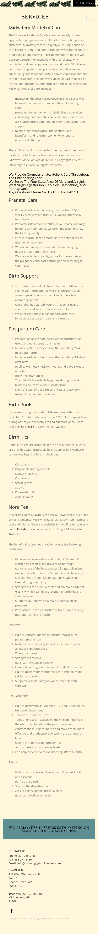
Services (35, 16)
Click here (27, 427)
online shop (21, 529)
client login (84, 3)
